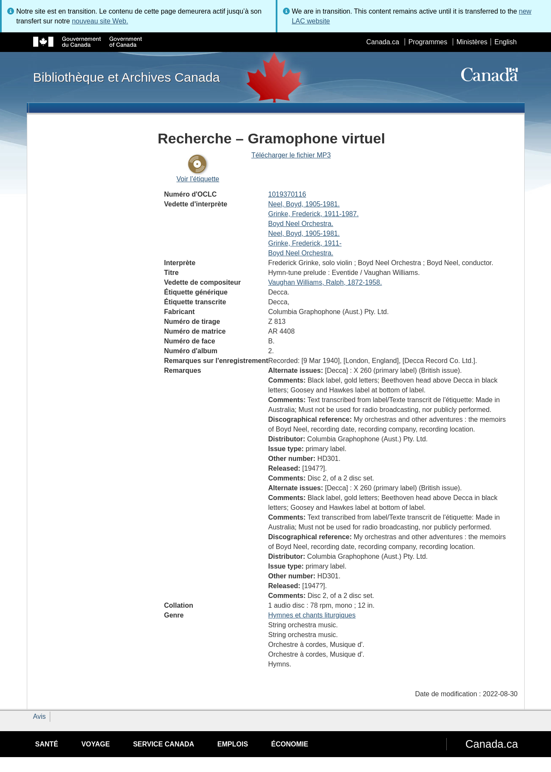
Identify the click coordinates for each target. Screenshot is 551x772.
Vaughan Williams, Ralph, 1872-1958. (325, 282)
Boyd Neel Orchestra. (300, 223)
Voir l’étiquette (198, 179)
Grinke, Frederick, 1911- (305, 243)
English (505, 42)
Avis (39, 716)
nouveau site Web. (100, 21)
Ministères (472, 42)
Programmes (428, 42)
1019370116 (287, 194)
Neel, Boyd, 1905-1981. (304, 204)
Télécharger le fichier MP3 (291, 155)
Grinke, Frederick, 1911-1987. (313, 213)
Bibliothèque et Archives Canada (126, 77)
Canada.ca (382, 42)
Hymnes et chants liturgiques (311, 615)
